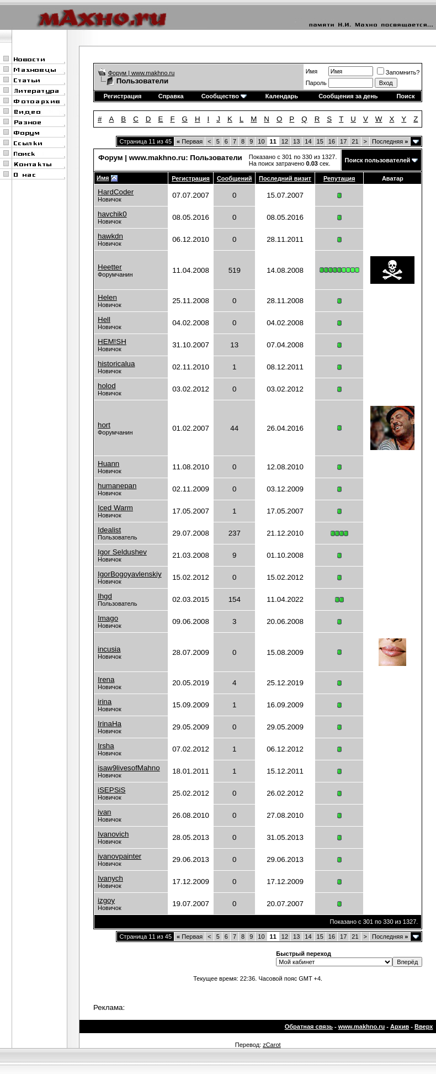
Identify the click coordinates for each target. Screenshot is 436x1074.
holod (107, 386)
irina (104, 701)
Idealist (109, 530)
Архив (399, 1026)
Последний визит (285, 178)
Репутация (339, 178)
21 (355, 141)
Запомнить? (398, 72)
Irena (106, 679)
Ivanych (110, 878)
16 (331, 141)
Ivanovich (113, 834)
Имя (311, 71)
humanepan (117, 486)
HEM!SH (112, 341)
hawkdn (110, 236)
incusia (109, 649)
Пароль (316, 83)
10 (261, 141)
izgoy (106, 900)
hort (104, 425)
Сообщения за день (347, 96)
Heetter (110, 267)
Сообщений (234, 178)
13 (296, 141)
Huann (108, 463)
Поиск (405, 96)
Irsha (106, 746)
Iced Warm (115, 508)
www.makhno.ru (361, 1026)
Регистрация (123, 96)
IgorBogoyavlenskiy (130, 574)
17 (343, 141)
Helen (107, 297)
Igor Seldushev (122, 552)
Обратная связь (309, 1026)
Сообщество (224, 96)
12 (284, 141)
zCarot (271, 1044)
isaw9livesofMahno (129, 768)
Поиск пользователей (378, 160)
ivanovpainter (119, 856)
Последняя (390, 141)
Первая (190, 141)
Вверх (423, 1026)
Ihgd (105, 596)
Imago (108, 618)
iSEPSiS (111, 790)
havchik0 (112, 214)
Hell (104, 319)
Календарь (281, 96)
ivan (104, 812)
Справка (171, 96)
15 (320, 141)
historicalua (116, 363)
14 (308, 141)
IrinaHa (109, 723)
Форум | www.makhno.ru (141, 73)
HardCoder (116, 192)
